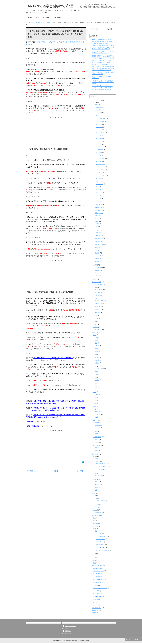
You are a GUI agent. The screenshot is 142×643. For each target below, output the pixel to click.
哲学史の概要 (98, 204)
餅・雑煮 (97, 357)
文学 (94, 528)
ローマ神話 (98, 292)
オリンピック (98, 329)
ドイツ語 (49, 42)
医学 (94, 456)
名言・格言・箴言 (99, 244)
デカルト (98, 181)
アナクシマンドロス (101, 118)
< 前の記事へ (30, 471)
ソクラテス (99, 152)
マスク (96, 481)
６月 (94, 389)
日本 (94, 321)
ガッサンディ (99, 184)
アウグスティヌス (100, 164)
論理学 (95, 279)
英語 (43, 42)
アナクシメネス (100, 121)
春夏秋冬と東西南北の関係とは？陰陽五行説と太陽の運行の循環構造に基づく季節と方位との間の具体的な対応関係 (103, 41)
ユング (96, 273)
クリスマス (98, 414)
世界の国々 (96, 318)
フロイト (97, 270)
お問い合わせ (57, 17)
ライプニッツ (99, 192)
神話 (94, 287)
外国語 (38, 42)
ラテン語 (95, 510)
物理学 (96, 439)
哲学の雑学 (98, 241)
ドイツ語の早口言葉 (100, 500)
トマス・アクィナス (101, 175)
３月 (94, 377)
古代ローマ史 (98, 303)
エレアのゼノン (100, 110)
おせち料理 (98, 360)
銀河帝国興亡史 (100, 544)
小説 (96, 531)
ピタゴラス (99, 124)
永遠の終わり (99, 542)
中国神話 (97, 295)
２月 (94, 366)
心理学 (95, 265)
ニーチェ (98, 201)
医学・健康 (95, 454)
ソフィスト (99, 144)
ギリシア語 (96, 507)
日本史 (95, 315)
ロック (98, 186)
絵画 (94, 560)
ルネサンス (98, 312)
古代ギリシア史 (99, 300)
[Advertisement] (56, 131)
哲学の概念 (98, 207)
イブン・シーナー (100, 167)
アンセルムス (99, 172)
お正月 (95, 338)
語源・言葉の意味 (33, 426)
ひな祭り (97, 380)
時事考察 (77, 42)
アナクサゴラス (100, 135)
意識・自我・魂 (99, 238)
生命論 (96, 216)
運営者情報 (46, 17)
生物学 (95, 431)
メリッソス (99, 112)
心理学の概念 (98, 267)
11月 (94, 406)
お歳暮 (96, 417)
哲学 (94, 102)
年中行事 (94, 332)
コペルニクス (98, 425)
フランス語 (56, 42)
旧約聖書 (97, 258)
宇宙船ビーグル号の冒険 (102, 550)
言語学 (95, 324)
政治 (94, 518)
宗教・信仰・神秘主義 (99, 284)
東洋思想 (97, 230)
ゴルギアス (100, 149)
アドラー (97, 275)
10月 (94, 403)
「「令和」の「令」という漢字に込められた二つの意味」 (53, 358)
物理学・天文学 (97, 437)
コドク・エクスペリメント (100, 588)
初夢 (96, 348)
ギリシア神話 (98, 289)
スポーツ (95, 327)
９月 (94, 400)
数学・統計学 (96, 445)
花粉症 (96, 487)
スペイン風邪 (98, 475)
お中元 (96, 394)
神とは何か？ (98, 210)
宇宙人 (98, 224)
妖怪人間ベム (96, 593)
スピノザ (98, 189)
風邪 (94, 473)
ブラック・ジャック (98, 571)
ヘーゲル (98, 198)
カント (98, 195)
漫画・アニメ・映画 (97, 565)
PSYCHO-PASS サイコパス (100, 579)
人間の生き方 (98, 250)
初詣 (96, 343)
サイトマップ (68, 628)
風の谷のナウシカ (98, 568)
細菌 (96, 458)
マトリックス (96, 573)
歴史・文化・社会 (96, 282)
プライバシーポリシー (70, 626)
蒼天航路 (95, 585)
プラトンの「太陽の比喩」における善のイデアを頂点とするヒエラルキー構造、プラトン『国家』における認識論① (103, 62)
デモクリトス (99, 141)
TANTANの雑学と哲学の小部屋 (50, 6)
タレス (98, 115)
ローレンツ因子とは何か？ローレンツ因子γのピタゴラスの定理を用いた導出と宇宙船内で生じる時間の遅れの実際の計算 (103, 47)
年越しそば (98, 411)
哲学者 (96, 104)
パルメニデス (99, 107)
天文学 (96, 442)
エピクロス (99, 161)
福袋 (96, 340)
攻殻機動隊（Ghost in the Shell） (101, 582)
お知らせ (94, 612)
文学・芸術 (95, 526)
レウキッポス (99, 138)
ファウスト (99, 533)
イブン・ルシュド (100, 169)
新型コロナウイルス (101, 463)
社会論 (96, 218)
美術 (94, 557)
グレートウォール (98, 596)
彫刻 (94, 563)
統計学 (96, 450)
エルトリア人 (98, 309)
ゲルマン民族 (98, 306)
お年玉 (96, 351)
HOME (30, 17)
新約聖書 (97, 261)
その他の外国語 (97, 512)
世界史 (95, 298)
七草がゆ (97, 363)
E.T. (94, 602)
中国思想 (98, 232)
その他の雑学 (95, 610)
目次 (37, 17)
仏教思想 (98, 235)
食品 (96, 490)
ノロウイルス (99, 469)
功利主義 (97, 253)
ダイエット (98, 484)
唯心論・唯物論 (99, 213)
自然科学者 (96, 422)
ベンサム (98, 255)
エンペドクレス (100, 132)
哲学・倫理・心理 (96, 100)
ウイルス (97, 461)
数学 (96, 447)
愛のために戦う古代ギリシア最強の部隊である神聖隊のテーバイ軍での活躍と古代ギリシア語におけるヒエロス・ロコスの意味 (103, 57)
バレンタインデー (99, 368)
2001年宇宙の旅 (97, 576)
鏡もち (96, 354)
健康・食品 (96, 479)
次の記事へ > (81, 471)
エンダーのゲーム (100, 547)
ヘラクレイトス (100, 129)
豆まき (96, 371)
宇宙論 (96, 221)
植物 (96, 433)
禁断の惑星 (96, 599)
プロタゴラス (101, 146)
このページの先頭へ (134, 639)
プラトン (98, 155)
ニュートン (98, 428)
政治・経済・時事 (67, 42)
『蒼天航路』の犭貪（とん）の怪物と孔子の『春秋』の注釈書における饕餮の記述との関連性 (103, 82)
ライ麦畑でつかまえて (102, 536)
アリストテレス (100, 158)
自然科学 (94, 420)
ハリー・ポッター (100, 539)
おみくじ (97, 345)
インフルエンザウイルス (102, 466)
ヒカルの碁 (96, 591)
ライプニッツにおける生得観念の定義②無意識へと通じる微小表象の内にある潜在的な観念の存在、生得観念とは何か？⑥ (103, 68)
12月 (94, 409)
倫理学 (95, 247)
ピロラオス (99, 127)
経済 (94, 520)
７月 (94, 392)
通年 (94, 335)
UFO (97, 226)
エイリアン (96, 605)
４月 (94, 383)
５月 (94, 386)
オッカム (98, 178)
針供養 (96, 374)
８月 (94, 397)
